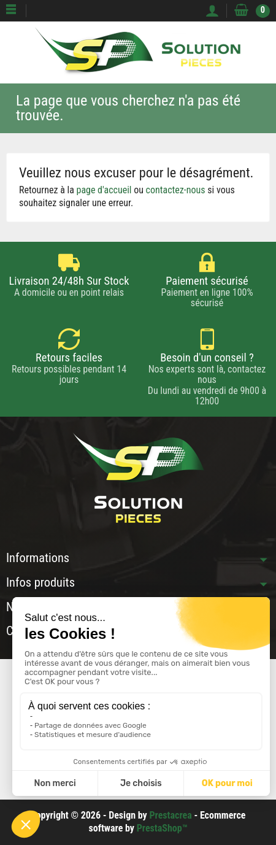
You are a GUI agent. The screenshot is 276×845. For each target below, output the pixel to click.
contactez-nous (175, 190)
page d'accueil (104, 190)
